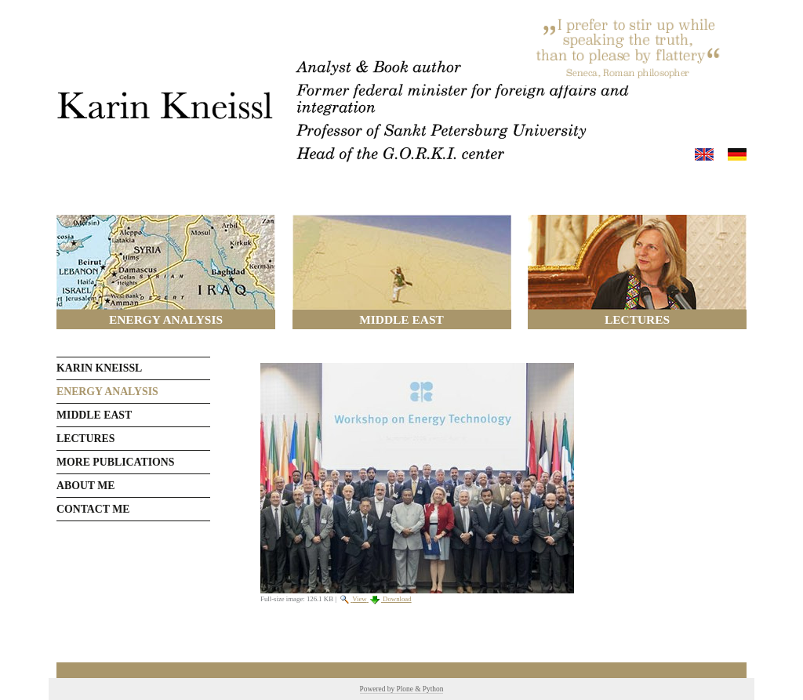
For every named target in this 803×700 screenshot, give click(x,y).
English (704, 154)
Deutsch (737, 154)
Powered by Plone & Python (402, 689)
